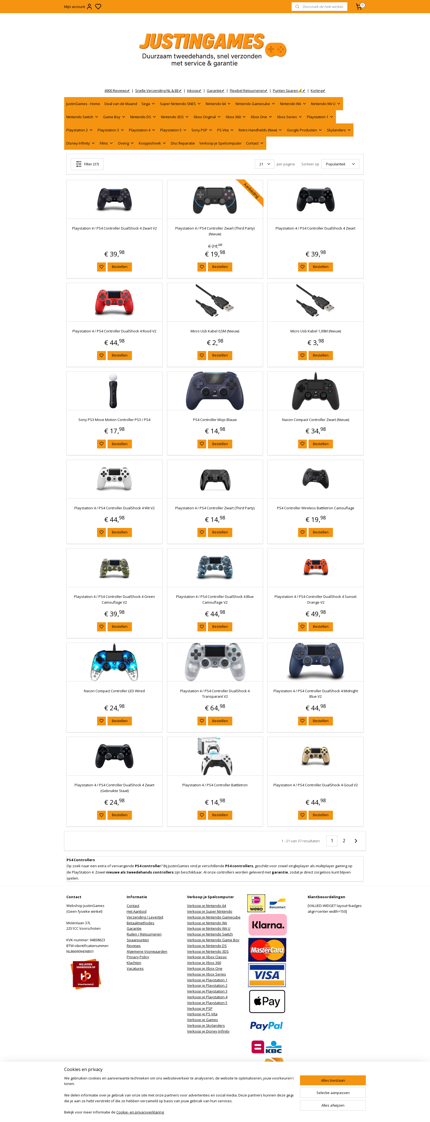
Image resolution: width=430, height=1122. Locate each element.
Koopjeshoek (152, 143)
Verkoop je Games (202, 1019)
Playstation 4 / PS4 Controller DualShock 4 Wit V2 (114, 507)
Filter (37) (87, 164)
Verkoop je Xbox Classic (207, 956)
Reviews (134, 945)
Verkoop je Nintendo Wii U (208, 928)
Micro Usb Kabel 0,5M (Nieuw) (215, 331)
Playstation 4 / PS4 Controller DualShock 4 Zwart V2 (114, 228)
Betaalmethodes (140, 922)
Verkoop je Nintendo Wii (207, 922)
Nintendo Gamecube (256, 103)
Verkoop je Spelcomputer (220, 143)
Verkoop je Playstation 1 (207, 979)
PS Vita (225, 130)
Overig (126, 143)
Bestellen (120, 266)
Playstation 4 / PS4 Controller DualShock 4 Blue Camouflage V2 (215, 599)
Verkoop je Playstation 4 (207, 996)
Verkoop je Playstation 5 (207, 1002)
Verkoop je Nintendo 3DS (208, 951)
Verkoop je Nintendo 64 (206, 905)
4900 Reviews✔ (117, 90)
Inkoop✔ (194, 90)
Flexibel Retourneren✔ (249, 90)
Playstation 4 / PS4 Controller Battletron (215, 784)
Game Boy (114, 116)
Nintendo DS (143, 116)
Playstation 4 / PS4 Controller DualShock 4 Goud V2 (315, 784)
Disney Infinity (80, 143)
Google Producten (304, 130)
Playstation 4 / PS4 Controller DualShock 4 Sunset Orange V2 (316, 599)
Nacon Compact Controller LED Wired (114, 690)
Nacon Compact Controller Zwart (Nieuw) (315, 419)
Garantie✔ (216, 90)
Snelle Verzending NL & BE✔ (158, 90)
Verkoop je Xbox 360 (204, 962)
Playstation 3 (111, 130)
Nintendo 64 (218, 103)
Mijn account (78, 6)
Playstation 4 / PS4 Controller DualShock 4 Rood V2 (114, 331)
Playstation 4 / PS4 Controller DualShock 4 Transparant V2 (215, 693)
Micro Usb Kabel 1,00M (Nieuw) (315, 331)
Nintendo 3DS (175, 116)
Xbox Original (207, 116)
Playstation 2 (79, 130)
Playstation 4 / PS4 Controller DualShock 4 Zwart (315, 228)
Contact (255, 143)
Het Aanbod (136, 911)
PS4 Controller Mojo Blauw (215, 419)
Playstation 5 (173, 130)
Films (107, 143)
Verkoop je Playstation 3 (207, 991)
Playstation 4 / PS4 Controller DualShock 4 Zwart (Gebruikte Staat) (114, 787)
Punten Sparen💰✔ (289, 90)
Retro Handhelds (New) (260, 130)
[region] (178, 1096)
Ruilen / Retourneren (144, 934)
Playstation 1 (320, 116)
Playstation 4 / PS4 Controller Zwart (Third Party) (214, 507)
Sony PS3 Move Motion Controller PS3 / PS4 (114, 419)
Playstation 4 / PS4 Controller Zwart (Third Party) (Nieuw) (214, 231)
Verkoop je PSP (200, 1008)
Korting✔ (318, 90)
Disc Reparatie (183, 143)
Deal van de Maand (120, 103)
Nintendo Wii (293, 103)
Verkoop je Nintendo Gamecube (214, 917)
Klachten (134, 962)
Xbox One (262, 116)
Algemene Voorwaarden (147, 951)
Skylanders (339, 130)
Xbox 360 (236, 116)
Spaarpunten (138, 939)
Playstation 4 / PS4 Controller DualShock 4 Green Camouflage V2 (114, 599)
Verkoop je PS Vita (202, 1013)
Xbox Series (289, 116)
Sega (148, 103)
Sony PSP (202, 130)
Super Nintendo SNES (180, 103)
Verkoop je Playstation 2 (207, 985)
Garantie (134, 928)
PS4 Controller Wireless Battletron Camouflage (315, 507)
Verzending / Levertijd (145, 917)
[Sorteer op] (340, 164)
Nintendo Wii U (326, 103)
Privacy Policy (138, 956)
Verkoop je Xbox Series (206, 974)
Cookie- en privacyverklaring (140, 1112)
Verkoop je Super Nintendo (209, 911)
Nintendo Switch (82, 116)
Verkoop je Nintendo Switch (210, 934)
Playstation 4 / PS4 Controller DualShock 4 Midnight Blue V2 (315, 693)
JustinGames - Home (83, 103)
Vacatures (135, 968)
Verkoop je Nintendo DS (207, 945)
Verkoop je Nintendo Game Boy (213, 939)
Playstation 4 (142, 130)
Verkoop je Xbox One (204, 968)
